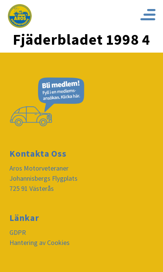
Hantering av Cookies (39, 242)
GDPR (17, 232)
